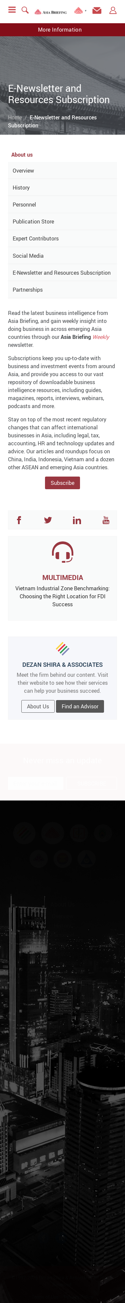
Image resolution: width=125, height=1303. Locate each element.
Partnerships (28, 289)
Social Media (28, 255)
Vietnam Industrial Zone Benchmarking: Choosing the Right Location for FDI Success (62, 596)
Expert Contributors (36, 238)
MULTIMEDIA (62, 577)
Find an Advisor (80, 706)
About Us (38, 706)
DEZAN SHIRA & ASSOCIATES (62, 664)
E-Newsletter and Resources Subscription (62, 272)
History (21, 187)
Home (15, 117)
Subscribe (62, 483)
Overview (23, 170)
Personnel (24, 204)
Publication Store (33, 221)
